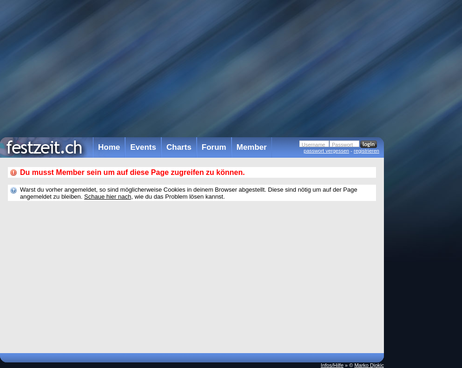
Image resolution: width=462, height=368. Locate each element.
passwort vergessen (326, 151)
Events (143, 147)
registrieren (366, 151)
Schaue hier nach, (108, 196)
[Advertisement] (425, 187)
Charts (178, 147)
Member (252, 147)
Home (109, 147)
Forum (214, 147)
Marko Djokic (369, 365)
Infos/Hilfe (332, 365)
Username (313, 144)
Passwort (342, 144)
